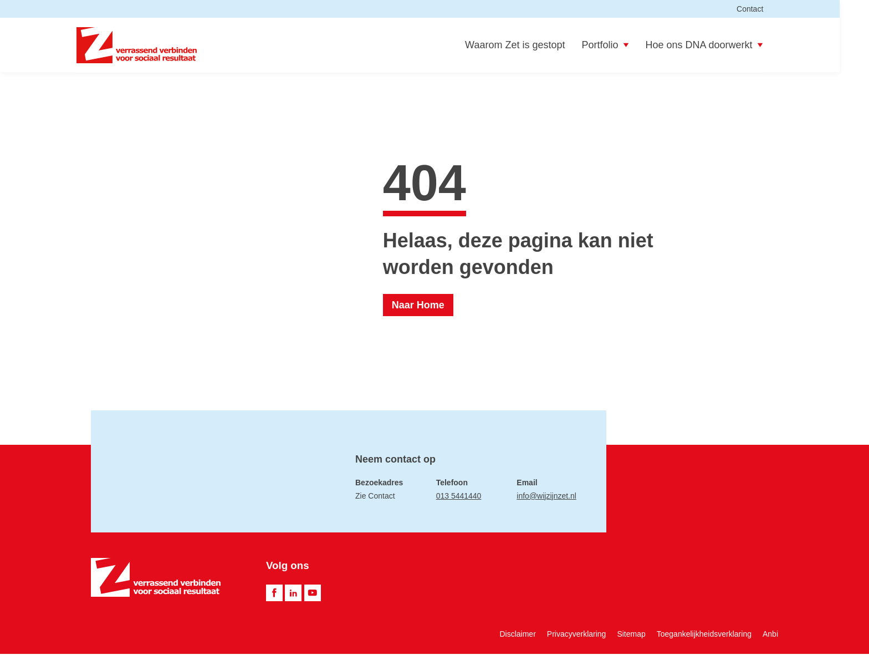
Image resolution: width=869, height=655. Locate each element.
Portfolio (620, 45)
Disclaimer (517, 635)
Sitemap (631, 635)
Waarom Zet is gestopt (530, 45)
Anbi (770, 635)
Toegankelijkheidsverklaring (704, 635)
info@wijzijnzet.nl (546, 496)
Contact (765, 8)
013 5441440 (459, 496)
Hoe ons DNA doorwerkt (719, 45)
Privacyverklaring (576, 635)
